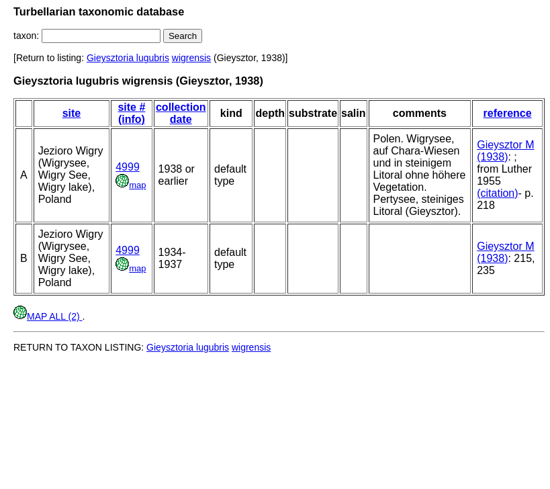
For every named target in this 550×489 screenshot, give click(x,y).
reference (508, 113)
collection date (181, 113)
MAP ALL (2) (47, 316)
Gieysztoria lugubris (128, 57)
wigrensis (191, 57)
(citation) (497, 193)
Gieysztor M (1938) (505, 151)
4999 (128, 167)
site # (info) (131, 113)
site (71, 113)
